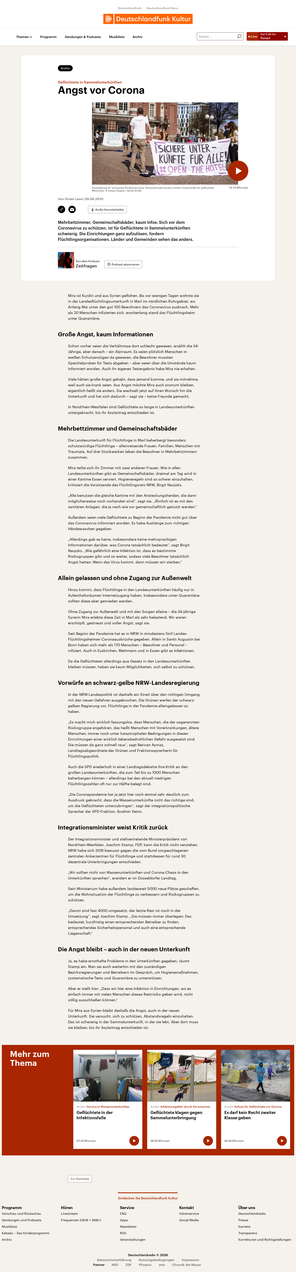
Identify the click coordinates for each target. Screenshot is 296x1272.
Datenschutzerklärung (114, 1260)
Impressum (190, 1260)
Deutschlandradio (252, 1213)
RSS (123, 1233)
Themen (22, 37)
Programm (48, 37)
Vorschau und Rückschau (21, 1213)
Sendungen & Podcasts (83, 37)
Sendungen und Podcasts (21, 1220)
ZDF (128, 1265)
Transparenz (247, 1233)
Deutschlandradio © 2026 (148, 1255)
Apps (124, 1220)
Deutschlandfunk (130, 8)
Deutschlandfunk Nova (162, 8)
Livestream (69, 1213)
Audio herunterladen (109, 209)
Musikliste (116, 37)
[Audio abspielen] (238, 171)
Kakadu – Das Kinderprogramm (26, 1233)
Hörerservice (189, 1213)
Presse (243, 1220)
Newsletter (128, 1226)
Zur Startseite (80, 1178)
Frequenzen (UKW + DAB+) (81, 1220)
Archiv (138, 37)
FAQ (123, 1213)
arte (162, 1265)
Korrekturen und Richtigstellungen (264, 1239)
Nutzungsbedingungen (156, 1260)
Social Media (189, 1220)
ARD (114, 1265)
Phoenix (145, 1265)
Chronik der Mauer (186, 1265)
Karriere (244, 1226)
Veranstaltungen (133, 1239)
